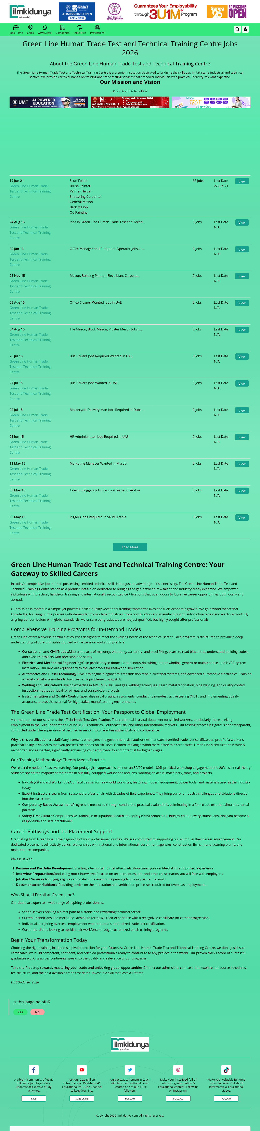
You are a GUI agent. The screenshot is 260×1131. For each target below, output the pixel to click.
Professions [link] (97, 30)
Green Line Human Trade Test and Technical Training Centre (46, 185)
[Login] (245, 29)
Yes (20, 948)
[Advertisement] (130, 139)
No (37, 948)
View (242, 181)
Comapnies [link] (62, 30)
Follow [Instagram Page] (178, 1035)
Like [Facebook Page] (33, 1035)
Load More (130, 483)
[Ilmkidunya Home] (32, 11)
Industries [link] (80, 30)
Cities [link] (30, 30)
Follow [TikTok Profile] (226, 1035)
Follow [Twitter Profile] (130, 1035)
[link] (78, 11)
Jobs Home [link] (16, 30)
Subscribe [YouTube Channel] (82, 1035)
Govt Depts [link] (44, 30)
